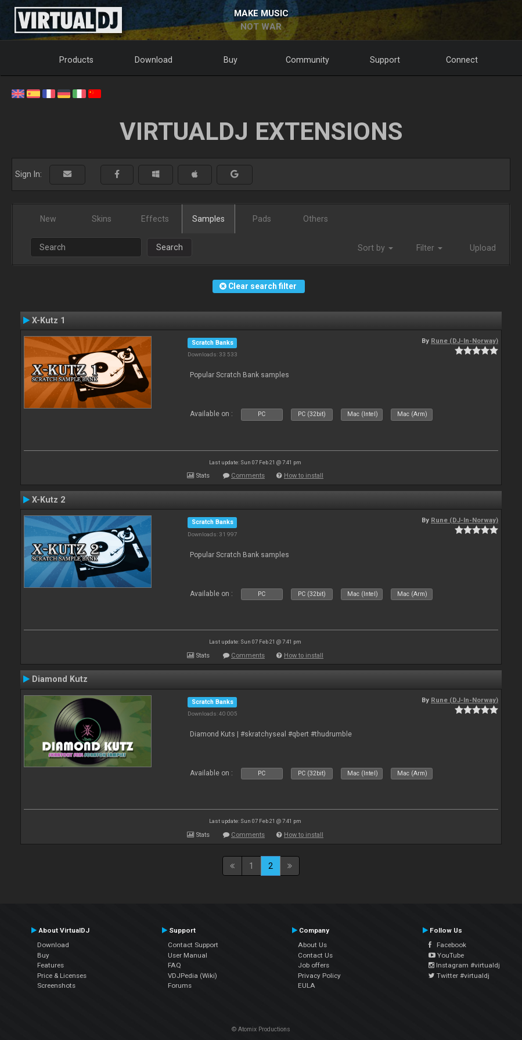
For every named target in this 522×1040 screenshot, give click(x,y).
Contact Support (193, 945)
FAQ (174, 965)
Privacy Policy (319, 976)
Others (315, 218)
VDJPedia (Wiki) (192, 976)
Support (385, 59)
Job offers (313, 965)
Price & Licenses (62, 976)
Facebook (447, 945)
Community (307, 59)
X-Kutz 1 (48, 320)
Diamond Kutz (60, 679)
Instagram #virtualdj (464, 965)
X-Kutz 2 (48, 499)
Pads (262, 218)
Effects (155, 218)
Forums (180, 985)
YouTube (446, 955)
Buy (230, 59)
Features (50, 965)
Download (153, 59)
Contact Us (315, 955)
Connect (462, 59)
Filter (429, 247)
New (48, 218)
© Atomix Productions (261, 1029)
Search (169, 247)
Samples (208, 218)
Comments (248, 475)
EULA (306, 985)
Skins (101, 218)
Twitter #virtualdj (459, 976)
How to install (303, 475)
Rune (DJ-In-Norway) (464, 341)
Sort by (375, 247)
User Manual (187, 955)
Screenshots (56, 985)
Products (76, 59)
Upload (483, 247)
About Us (312, 945)
